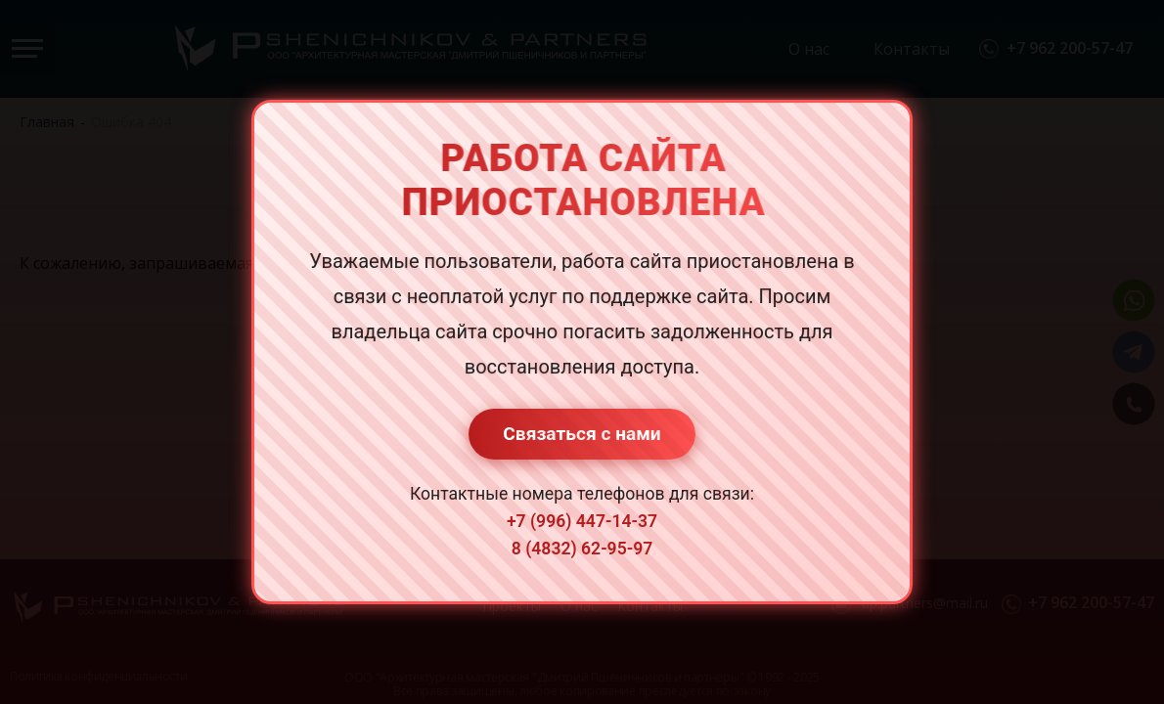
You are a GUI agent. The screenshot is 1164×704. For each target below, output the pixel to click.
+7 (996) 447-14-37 (582, 521)
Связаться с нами (581, 433)
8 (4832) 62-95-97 (582, 548)
